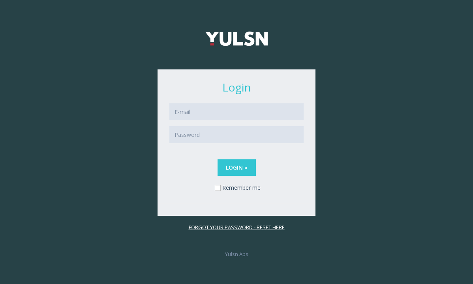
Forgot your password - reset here (237, 227)
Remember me (241, 187)
